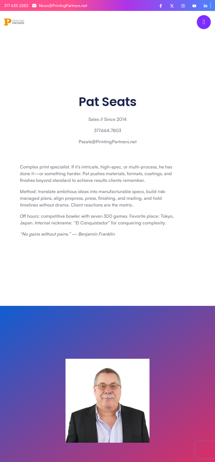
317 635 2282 (16, 5)
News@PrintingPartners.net (59, 5)
